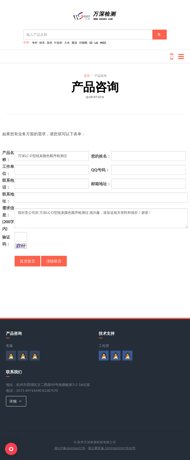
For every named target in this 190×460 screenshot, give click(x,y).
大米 (67, 42)
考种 (34, 42)
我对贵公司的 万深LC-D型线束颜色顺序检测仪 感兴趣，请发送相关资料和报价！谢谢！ (101, 218)
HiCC (103, 42)
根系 (42, 42)
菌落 (74, 42)
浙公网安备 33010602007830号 (112, 448)
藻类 (49, 42)
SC (91, 42)
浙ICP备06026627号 (69, 448)
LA (96, 42)
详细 (15, 401)
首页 (87, 76)
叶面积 (58, 42)
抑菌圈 (83, 42)
